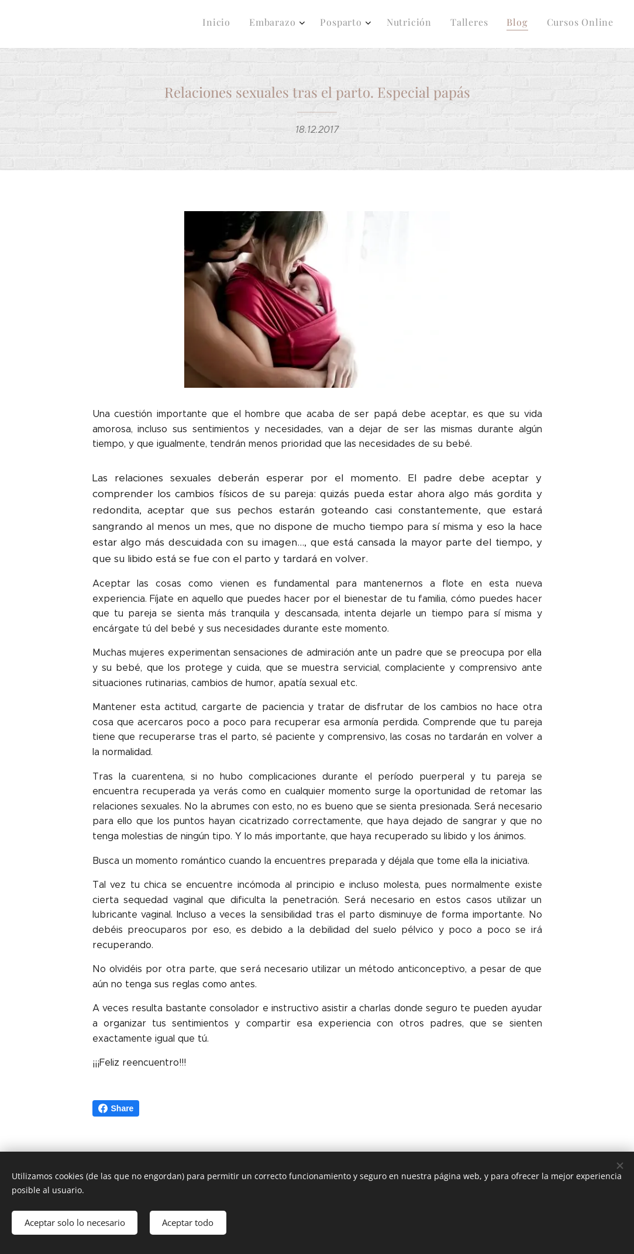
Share (116, 1108)
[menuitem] (493, 24)
